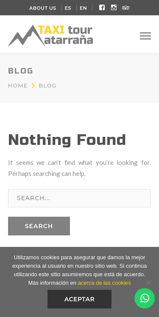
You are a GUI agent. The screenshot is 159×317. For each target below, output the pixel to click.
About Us (42, 8)
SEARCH (39, 226)
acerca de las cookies (104, 283)
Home (18, 85)
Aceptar (79, 299)
